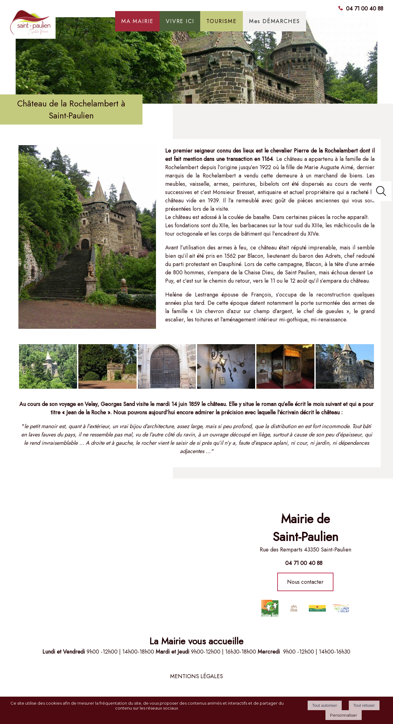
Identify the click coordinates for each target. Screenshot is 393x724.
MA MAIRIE (137, 21)
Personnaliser (343, 715)
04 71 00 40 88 (364, 9)
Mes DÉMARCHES (274, 21)
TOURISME (221, 21)
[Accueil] (56, 24)
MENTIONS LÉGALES (196, 676)
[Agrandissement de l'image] (48, 387)
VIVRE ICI (180, 21)
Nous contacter (305, 582)
